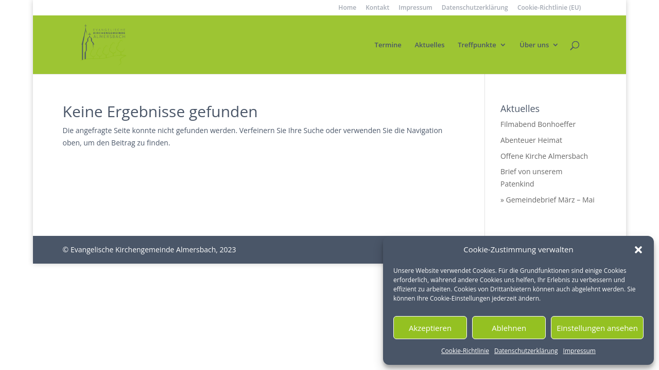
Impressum (579, 350)
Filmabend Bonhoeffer (538, 124)
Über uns (534, 45)
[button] (638, 250)
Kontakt (377, 8)
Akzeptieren (430, 328)
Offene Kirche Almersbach (544, 156)
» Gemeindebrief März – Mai (547, 200)
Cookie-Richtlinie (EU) (549, 8)
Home (347, 8)
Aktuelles (429, 45)
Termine (388, 45)
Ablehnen (509, 328)
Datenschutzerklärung (526, 350)
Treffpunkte (477, 45)
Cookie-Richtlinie (465, 350)
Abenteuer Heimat (531, 140)
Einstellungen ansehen (597, 328)
